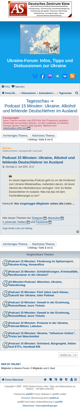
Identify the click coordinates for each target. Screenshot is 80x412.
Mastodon (54, 217)
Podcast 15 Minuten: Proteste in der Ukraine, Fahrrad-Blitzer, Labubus (38, 324)
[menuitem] (5, 86)
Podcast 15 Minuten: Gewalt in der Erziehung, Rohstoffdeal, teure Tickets (39, 304)
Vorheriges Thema (15, 135)
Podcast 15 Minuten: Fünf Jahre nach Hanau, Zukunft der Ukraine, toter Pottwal (39, 293)
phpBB (29, 394)
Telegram (37, 217)
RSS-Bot (6, 148)
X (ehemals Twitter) (14, 222)
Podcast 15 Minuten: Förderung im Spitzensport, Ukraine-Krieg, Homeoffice (41, 263)
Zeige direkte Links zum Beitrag (17, 228)
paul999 (59, 402)
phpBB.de (54, 398)
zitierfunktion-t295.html (15, 128)
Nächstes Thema (43, 135)
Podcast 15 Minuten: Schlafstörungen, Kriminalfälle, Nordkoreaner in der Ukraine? (43, 273)
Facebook (42, 222)
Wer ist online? (11, 364)
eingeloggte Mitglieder (34, 203)
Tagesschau (37, 101)
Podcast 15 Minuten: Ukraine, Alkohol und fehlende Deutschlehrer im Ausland (40, 108)
